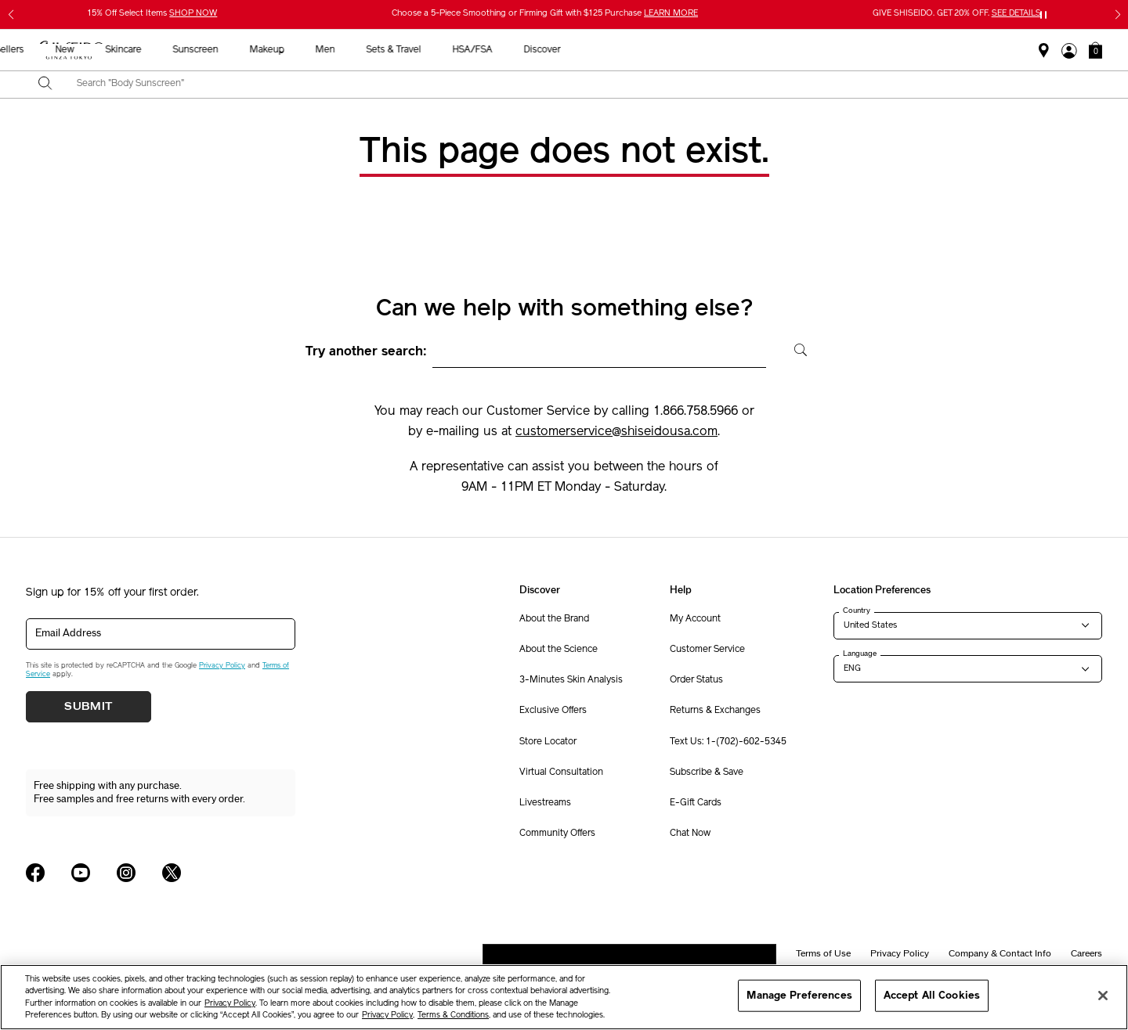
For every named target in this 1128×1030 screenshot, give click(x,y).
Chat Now (690, 833)
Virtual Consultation (561, 772)
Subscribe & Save (706, 772)
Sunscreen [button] (548, 50)
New (417, 50)
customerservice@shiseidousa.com (616, 432)
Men (678, 50)
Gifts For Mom (264, 50)
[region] (564, 997)
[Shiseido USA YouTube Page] (80, 872)
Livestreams (545, 803)
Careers (1086, 953)
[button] (1095, 50)
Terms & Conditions (453, 1015)
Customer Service (707, 649)
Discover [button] (895, 50)
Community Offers (557, 833)
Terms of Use (823, 953)
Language (860, 653)
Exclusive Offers (553, 710)
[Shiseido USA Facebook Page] (35, 872)
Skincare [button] (476, 50)
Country (856, 610)
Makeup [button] (619, 50)
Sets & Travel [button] (746, 50)
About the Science (558, 649)
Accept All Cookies (932, 995)
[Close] (1103, 995)
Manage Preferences (799, 995)
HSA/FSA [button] (825, 50)
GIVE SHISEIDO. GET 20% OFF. (957, 13)
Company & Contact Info (1000, 953)
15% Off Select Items (152, 13)
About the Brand (554, 619)
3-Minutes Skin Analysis (571, 680)
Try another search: (366, 352)
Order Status (696, 680)
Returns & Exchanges (715, 710)
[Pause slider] (1043, 15)
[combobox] (577, 84)
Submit (88, 706)
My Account (695, 619)
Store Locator (548, 742)
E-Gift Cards (695, 803)
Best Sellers (351, 50)
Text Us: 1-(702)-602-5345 (728, 742)
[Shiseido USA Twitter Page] (171, 872)
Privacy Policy (222, 665)
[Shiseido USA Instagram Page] (126, 872)
